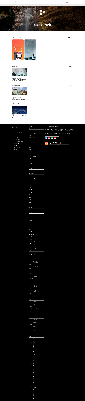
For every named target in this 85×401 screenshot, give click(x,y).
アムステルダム (34, 266)
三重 (32, 394)
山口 (32, 343)
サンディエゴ (34, 290)
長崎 (32, 395)
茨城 (32, 382)
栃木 (32, 373)
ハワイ (33, 289)
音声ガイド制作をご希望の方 (19, 141)
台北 (32, 297)
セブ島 (33, 241)
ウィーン (33, 214)
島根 (32, 396)
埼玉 (32, 356)
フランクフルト (34, 276)
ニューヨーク (34, 286)
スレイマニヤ (34, 222)
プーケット (34, 302)
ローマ (33, 334)
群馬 (32, 386)
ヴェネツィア (34, 330)
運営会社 (15, 149)
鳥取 (32, 341)
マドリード (34, 319)
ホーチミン (34, 252)
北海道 (33, 390)
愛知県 (33, 385)
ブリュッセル (34, 262)
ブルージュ (34, 261)
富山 (32, 351)
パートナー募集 (17, 139)
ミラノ (33, 331)
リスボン (33, 280)
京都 (32, 391)
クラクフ (33, 133)
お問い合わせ (16, 143)
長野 (32, 383)
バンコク (33, 304)
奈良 (32, 380)
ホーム (13, 4)
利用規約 (15, 145)
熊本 (32, 352)
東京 (25, 4)
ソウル (33, 271)
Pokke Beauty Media (17, 151)
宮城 (32, 361)
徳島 (32, 338)
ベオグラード (34, 156)
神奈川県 (33, 387)
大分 (32, 368)
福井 (32, 350)
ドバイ (33, 142)
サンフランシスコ (35, 291)
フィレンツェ (34, 333)
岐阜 (32, 358)
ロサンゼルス (34, 287)
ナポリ (33, 326)
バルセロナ (34, 322)
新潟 (32, 381)
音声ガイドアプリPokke (18, 132)
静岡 (32, 376)
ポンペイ (33, 327)
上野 (29, 4)
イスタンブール (34, 248)
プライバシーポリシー (18, 147)
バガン (33, 185)
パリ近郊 (33, 314)
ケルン (33, 275)
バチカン (33, 329)
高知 (32, 345)
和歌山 (33, 354)
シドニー (33, 256)
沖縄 (32, 367)
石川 (32, 377)
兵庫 (32, 372)
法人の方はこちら (17, 137)
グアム (33, 285)
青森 (32, 363)
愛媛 (32, 369)
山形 (32, 355)
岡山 (32, 374)
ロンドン (33, 309)
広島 (32, 378)
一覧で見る (70, 37)
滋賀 (32, 360)
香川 (32, 364)
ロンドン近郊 (34, 308)
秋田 (32, 346)
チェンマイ (34, 301)
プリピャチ (34, 151)
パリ (32, 315)
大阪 (32, 389)
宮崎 (32, 347)
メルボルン (34, 215)
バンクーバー (34, 227)
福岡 (32, 365)
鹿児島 (33, 342)
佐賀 (32, 339)
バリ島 (33, 178)
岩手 (32, 359)
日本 (21, 4)
